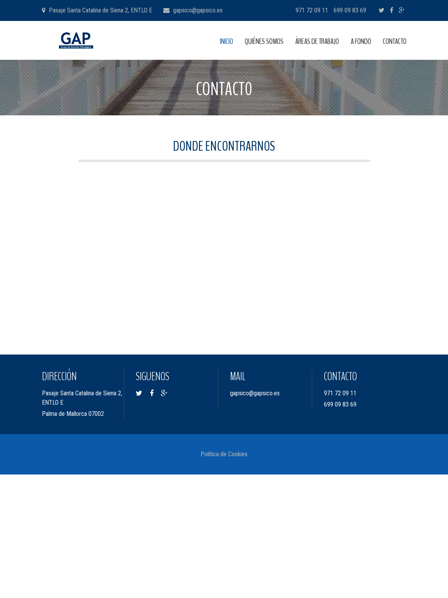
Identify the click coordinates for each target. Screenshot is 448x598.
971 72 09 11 (312, 10)
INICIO (226, 41)
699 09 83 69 (350, 10)
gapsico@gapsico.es (198, 10)
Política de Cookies (224, 454)
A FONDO (361, 41)
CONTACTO (394, 41)
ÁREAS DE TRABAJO (317, 41)
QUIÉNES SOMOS (264, 41)
